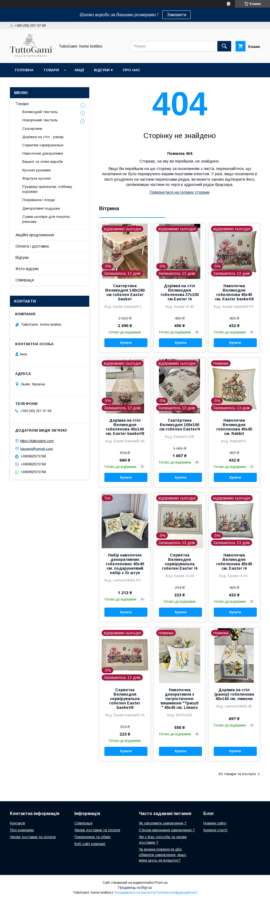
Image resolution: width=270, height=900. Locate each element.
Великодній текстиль (40, 112)
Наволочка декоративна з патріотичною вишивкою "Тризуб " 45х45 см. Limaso (180, 699)
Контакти (17, 823)
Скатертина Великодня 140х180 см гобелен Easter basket (125, 292)
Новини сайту (214, 823)
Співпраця (24, 280)
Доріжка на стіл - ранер (43, 137)
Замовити (176, 14)
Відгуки (22, 257)
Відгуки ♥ (103, 70)
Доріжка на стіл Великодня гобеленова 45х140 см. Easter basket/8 (125, 427)
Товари (51, 70)
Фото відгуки (27, 269)
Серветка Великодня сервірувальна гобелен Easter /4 (179, 561)
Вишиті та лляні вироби (42, 162)
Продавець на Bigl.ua (135, 888)
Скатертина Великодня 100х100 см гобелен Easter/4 (179, 424)
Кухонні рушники (36, 170)
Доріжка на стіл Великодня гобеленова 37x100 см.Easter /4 (180, 292)
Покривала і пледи (38, 200)
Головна (24, 70)
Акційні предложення (34, 235)
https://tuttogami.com (37, 441)
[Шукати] (224, 46)
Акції (79, 70)
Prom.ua (161, 883)
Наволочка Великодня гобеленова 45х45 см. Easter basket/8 (234, 292)
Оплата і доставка (32, 246)
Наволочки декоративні (42, 153)
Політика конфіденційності (176, 892)
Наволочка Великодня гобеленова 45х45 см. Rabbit (234, 427)
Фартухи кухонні (36, 178)
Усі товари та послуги (237, 774)
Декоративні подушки (41, 208)
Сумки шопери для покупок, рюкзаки (46, 219)
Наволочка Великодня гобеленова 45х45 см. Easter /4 (234, 561)
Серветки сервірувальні (42, 145)
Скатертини (32, 129)
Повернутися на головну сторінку (180, 192)
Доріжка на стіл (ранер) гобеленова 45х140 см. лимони (234, 694)
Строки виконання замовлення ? (167, 830)
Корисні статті (215, 830)
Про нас (131, 70)
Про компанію (22, 830)
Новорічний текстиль (40, 120)
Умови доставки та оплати (33, 837)
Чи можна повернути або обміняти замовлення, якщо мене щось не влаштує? (162, 854)
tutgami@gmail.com (36, 448)
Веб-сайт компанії (90, 844)
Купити (126, 343)
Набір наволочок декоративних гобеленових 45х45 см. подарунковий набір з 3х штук (125, 564)
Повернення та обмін (92, 837)
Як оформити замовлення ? (163, 823)
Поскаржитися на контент (133, 892)
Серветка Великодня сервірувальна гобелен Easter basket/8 (124, 699)
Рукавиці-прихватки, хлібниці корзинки (47, 189)
